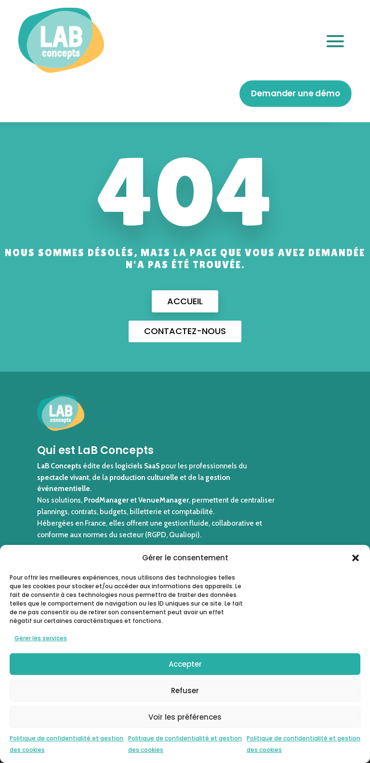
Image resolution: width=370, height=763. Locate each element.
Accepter (185, 664)
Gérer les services (40, 638)
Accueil (185, 301)
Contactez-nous (185, 331)
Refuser (185, 690)
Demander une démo (295, 93)
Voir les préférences (185, 717)
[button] (355, 558)
